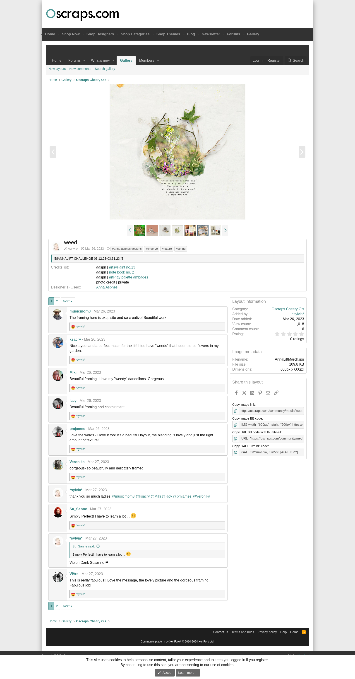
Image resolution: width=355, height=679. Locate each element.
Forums (233, 34)
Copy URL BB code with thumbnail (256, 432)
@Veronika (201, 496)
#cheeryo (152, 248)
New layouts (57, 69)
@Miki (156, 496)
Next (66, 301)
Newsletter (211, 34)
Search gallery (105, 69)
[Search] (296, 60)
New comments (80, 69)
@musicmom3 (122, 496)
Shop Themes (168, 34)
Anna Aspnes (107, 287)
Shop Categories (135, 34)
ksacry (75, 339)
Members (146, 60)
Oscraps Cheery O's (287, 309)
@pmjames (182, 496)
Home (50, 34)
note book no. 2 (121, 272)
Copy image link (243, 404)
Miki (73, 372)
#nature (167, 248)
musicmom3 (80, 311)
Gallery (253, 34)
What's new (100, 60)
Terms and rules (243, 632)
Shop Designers (100, 34)
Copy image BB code (247, 418)
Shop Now (70, 34)
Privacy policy (267, 632)
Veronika (77, 462)
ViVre (74, 574)
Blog (191, 34)
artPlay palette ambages (128, 277)
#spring (181, 248)
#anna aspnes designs (127, 248)
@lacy (167, 496)
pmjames (77, 429)
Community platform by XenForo (177, 641)
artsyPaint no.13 (122, 267)
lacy (73, 401)
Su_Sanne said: (83, 546)
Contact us (220, 632)
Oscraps (82, 15)
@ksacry (143, 496)
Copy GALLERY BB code (250, 446)
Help (283, 632)
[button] (84, 60)
